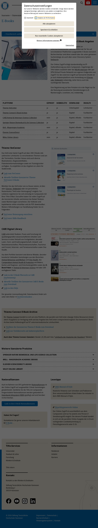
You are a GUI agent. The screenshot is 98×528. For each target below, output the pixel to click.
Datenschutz (70, 45)
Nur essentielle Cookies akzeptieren (49, 36)
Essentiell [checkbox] (30, 18)
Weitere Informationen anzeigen (49, 40)
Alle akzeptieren (49, 24)
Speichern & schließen (49, 29)
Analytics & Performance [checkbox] (46, 18)
